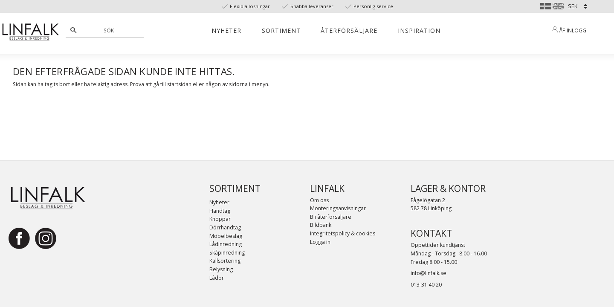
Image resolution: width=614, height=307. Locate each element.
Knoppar (220, 219)
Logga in (320, 242)
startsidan (179, 84)
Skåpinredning (227, 252)
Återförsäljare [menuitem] (349, 30)
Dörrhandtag (225, 227)
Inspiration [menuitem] (419, 30)
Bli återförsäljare (330, 216)
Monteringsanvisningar (338, 208)
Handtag (219, 210)
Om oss (319, 200)
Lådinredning (225, 244)
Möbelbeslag (225, 236)
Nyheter (219, 202)
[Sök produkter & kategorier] (109, 30)
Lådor (216, 277)
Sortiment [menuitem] (281, 30)
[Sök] (73, 30)
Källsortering (224, 260)
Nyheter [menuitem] (226, 30)
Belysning (221, 269)
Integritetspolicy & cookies (342, 233)
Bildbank (320, 225)
